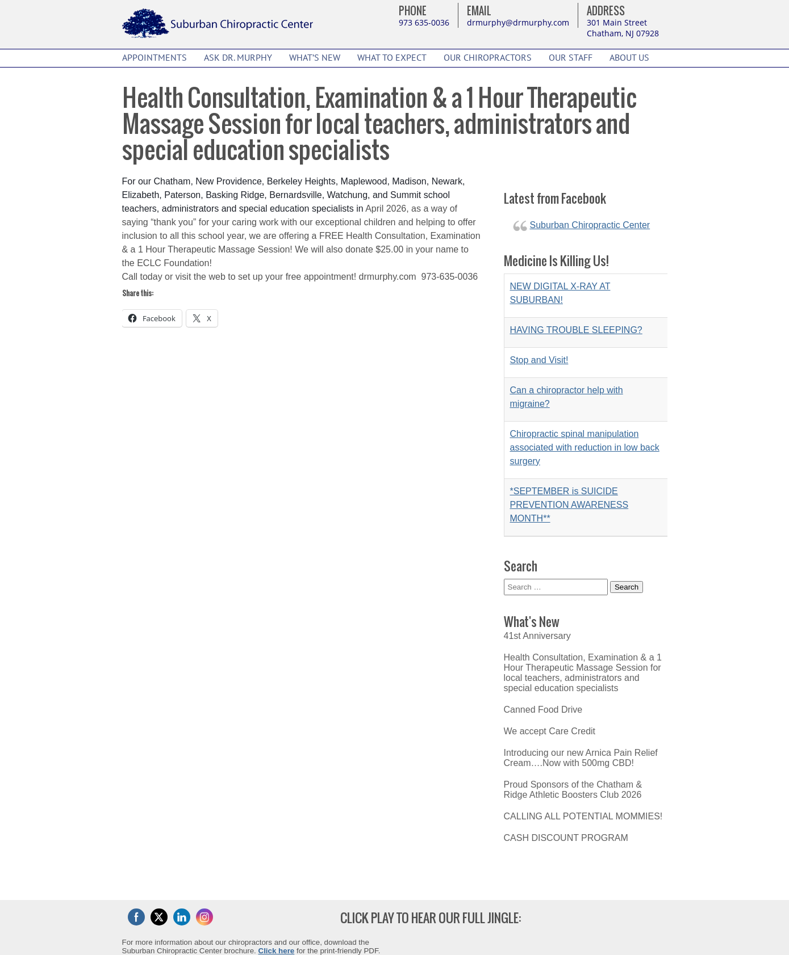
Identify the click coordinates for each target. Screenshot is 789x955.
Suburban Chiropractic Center (590, 225)
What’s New (314, 58)
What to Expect (392, 58)
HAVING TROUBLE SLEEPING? (576, 330)
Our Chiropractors (488, 58)
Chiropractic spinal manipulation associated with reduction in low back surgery (584, 447)
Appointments (154, 58)
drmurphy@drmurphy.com (518, 22)
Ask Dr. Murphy (238, 58)
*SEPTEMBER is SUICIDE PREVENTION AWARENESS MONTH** (569, 504)
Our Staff (570, 58)
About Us (629, 58)
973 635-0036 (424, 22)
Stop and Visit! (539, 360)
